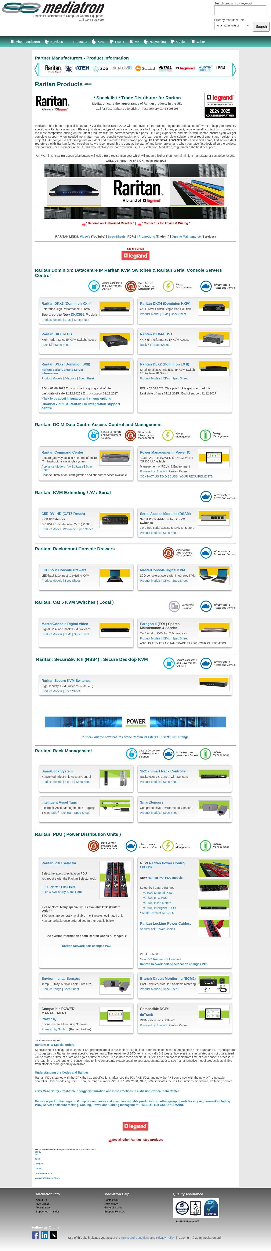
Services (56, 41)
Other (201, 41)
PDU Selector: (58, 887)
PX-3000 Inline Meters (156, 903)
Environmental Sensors (60, 978)
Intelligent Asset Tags (59, 802)
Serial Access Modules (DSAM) (165, 514)
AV (137, 41)
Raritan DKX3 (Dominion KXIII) (66, 303)
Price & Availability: (61, 892)
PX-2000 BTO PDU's (155, 898)
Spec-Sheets (117, 236)
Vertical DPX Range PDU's (47, 1178)
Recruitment (43, 1203)
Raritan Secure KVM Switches (66, 680)
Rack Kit (47, 344)
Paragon (39, 1164)
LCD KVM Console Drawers (64, 570)
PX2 (37, 1154)
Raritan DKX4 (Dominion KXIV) (165, 303)
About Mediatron (28, 41)
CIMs (68, 319)
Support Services (114, 1211)
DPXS (37, 1159)
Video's (85, 236)
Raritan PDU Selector (58, 863)
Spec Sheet (81, 319)
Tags (54, 812)
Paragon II (148, 624)
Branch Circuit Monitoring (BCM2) (168, 978)
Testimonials (43, 1207)
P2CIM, (38, 1169)
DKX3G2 (77, 314)
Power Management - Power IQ (166, 452)
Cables (181, 41)
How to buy (111, 1203)
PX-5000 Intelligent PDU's (159, 908)
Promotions (146, 236)
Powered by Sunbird (153, 471)
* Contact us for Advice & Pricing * (166, 223)
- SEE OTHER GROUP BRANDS (162, 1105)
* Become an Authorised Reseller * (110, 223)
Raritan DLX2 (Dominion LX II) (164, 364)
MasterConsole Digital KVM (162, 570)
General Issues (113, 1207)
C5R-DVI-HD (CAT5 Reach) (63, 514)
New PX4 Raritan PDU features (160, 959)
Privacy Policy (165, 1237)
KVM (101, 41)
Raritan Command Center (62, 452)
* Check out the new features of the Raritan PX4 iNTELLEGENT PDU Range (136, 737)
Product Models (51, 319)
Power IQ (49, 1019)
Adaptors (70, 378)
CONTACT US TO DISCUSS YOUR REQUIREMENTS (176, 476)
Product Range (51, 989)
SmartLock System (57, 771)
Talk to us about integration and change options (77, 398)
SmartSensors (151, 802)
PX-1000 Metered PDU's (158, 892)
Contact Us (111, 1199)
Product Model (149, 314)
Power (119, 41)
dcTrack (146, 1015)
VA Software (75, 466)
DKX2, (38, 1152)
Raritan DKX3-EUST (57, 334)
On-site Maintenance (186, 236)
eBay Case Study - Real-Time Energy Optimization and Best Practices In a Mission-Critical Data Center (107, 1091)
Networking (157, 41)
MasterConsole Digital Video (64, 624)
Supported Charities (47, 1211)
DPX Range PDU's (43, 1173)
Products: (80, 41)
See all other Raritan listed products (137, 1139)
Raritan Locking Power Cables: (166, 923)
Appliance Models (53, 466)
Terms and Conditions (135, 1237)
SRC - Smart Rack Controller (163, 771)
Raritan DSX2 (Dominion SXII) (65, 364)
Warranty (69, 529)
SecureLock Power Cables (157, 929)
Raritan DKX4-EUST (156, 334)
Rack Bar (65, 812)
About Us (41, 1199)
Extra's (69, 781)
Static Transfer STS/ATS (158, 913)
